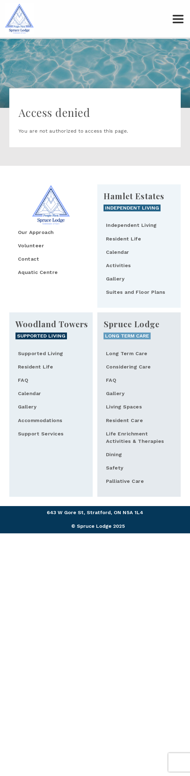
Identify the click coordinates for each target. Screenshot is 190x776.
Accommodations (40, 420)
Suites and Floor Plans (136, 292)
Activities (118, 265)
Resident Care (124, 420)
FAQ (23, 380)
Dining (114, 454)
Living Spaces (124, 407)
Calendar (117, 252)
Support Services (41, 434)
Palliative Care (125, 481)
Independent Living (131, 225)
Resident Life (123, 239)
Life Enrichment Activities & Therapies (135, 437)
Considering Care (128, 367)
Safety (115, 468)
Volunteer (31, 246)
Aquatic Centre (38, 272)
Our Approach (36, 232)
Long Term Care (127, 353)
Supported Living (40, 353)
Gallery (115, 279)
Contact (28, 259)
